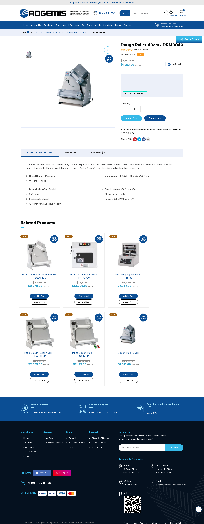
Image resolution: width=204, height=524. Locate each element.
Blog (71, 444)
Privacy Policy (130, 520)
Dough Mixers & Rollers (75, 32)
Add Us (127, 490)
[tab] (40, 153)
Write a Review (141, 49)
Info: (123, 129)
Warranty (144, 520)
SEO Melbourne (87, 520)
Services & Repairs (54, 440)
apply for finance (135, 93)
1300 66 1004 (126, 2)
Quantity (125, 103)
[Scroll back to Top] (198, 509)
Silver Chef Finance (100, 435)
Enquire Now (155, 118)
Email (158, 478)
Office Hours (162, 463)
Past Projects (89, 25)
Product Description (40, 152)
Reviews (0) (100, 152)
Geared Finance (99, 440)
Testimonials (105, 25)
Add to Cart (131, 118)
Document (73, 152)
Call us (127, 478)
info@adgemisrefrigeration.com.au (46, 409)
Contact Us (130, 25)
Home (25, 25)
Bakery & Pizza (53, 32)
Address (127, 463)
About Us (36, 25)
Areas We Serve (30, 449)
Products (38, 32)
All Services (51, 435)
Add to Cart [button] (38, 294)
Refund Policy (177, 520)
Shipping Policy (159, 520)
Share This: (127, 139)
